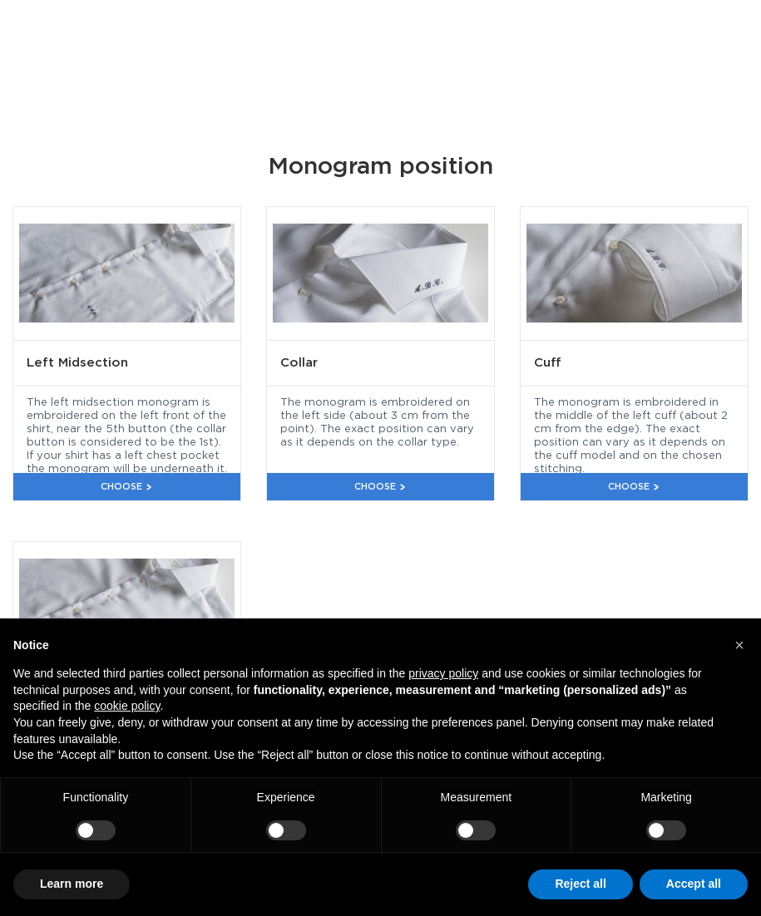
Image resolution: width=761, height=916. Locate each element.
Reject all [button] (580, 883)
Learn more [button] (71, 883)
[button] (739, 645)
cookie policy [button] (127, 705)
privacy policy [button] (443, 673)
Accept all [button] (693, 883)
